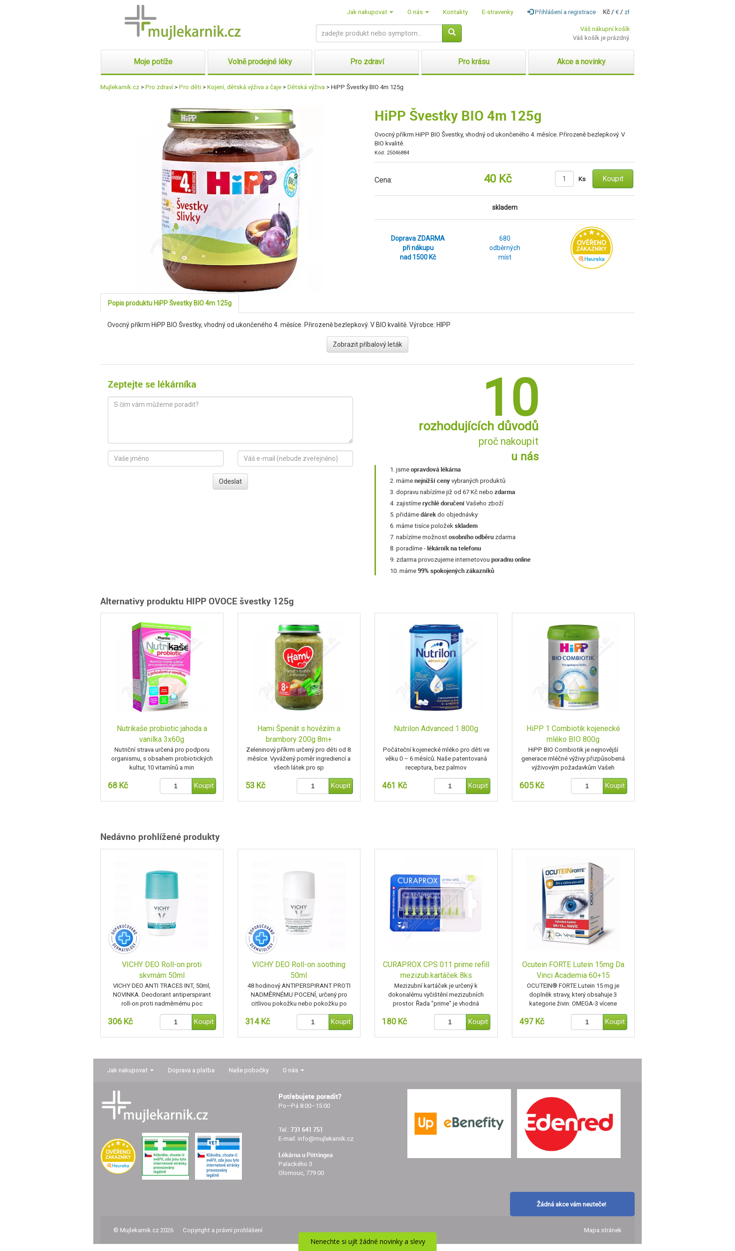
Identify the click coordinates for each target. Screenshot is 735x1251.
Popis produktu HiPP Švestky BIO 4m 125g (170, 303)
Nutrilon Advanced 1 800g (436, 728)
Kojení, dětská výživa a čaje (244, 87)
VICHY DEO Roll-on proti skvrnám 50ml (162, 970)
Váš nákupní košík (605, 28)
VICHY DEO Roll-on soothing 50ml (298, 970)
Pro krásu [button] (473, 61)
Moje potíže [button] (153, 61)
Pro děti (190, 87)
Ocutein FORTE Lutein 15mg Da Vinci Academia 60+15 (573, 970)
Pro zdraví (159, 87)
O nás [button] (418, 11)
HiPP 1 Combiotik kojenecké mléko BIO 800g (573, 734)
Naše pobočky (249, 1070)
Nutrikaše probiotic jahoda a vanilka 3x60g (162, 734)
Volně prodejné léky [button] (260, 61)
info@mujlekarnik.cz (325, 1138)
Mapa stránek (603, 1230)
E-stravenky (497, 11)
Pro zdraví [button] (367, 61)
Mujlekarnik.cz (119, 87)
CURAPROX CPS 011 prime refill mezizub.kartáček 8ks (436, 970)
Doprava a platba (191, 1070)
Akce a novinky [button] (581, 61)
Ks (581, 179)
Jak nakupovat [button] (370, 11)
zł (627, 11)
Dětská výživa (306, 87)
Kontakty (455, 11)
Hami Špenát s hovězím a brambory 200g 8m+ (298, 734)
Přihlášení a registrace (561, 11)
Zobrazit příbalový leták (367, 344)
